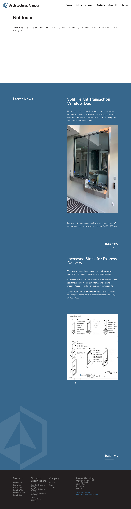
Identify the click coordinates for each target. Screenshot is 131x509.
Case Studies (101, 5)
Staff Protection (18, 487)
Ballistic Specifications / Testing (36, 498)
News (117, 5)
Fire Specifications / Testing (38, 490)
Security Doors (18, 495)
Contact (125, 5)
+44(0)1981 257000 (83, 492)
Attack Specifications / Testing (38, 494)
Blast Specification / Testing (38, 486)
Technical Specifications (84, 5)
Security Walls (18, 490)
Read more (111, 243)
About (110, 5)
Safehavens (17, 485)
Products (69, 5)
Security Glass (18, 482)
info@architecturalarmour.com (87, 494)
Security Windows (19, 492)
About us (52, 482)
